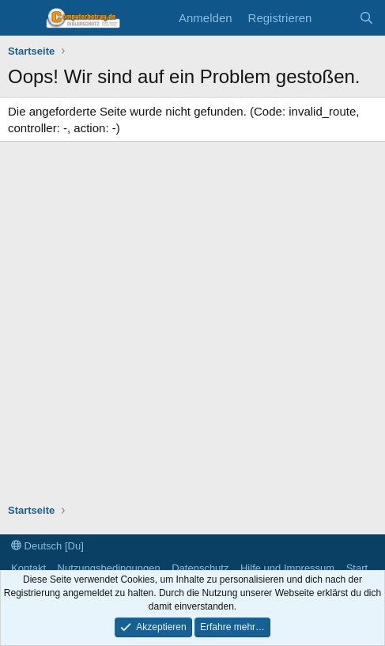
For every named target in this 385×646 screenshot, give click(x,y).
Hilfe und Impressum (287, 568)
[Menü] (21, 18)
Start (357, 568)
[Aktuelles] (334, 17)
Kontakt (28, 568)
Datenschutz (200, 568)
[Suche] (366, 17)
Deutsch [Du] (47, 546)
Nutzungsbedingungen (109, 568)
